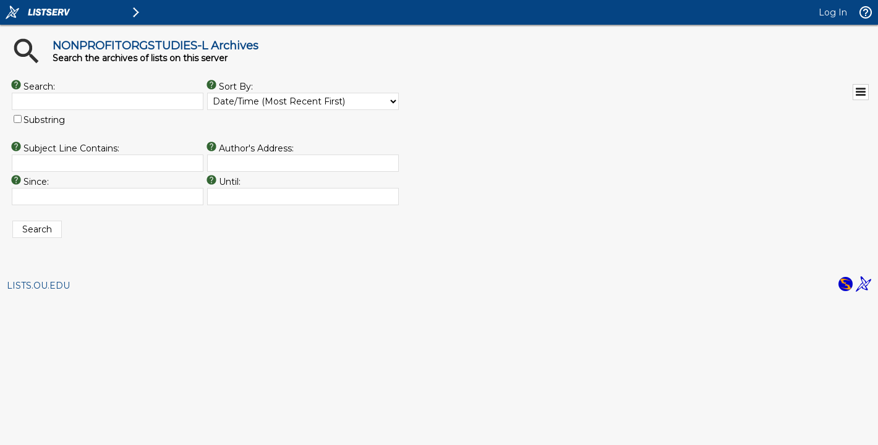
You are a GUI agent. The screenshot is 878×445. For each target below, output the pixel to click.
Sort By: (236, 86)
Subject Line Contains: (71, 148)
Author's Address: (256, 148)
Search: (39, 86)
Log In (833, 12)
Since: (36, 181)
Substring (44, 119)
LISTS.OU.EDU (38, 285)
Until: (230, 181)
